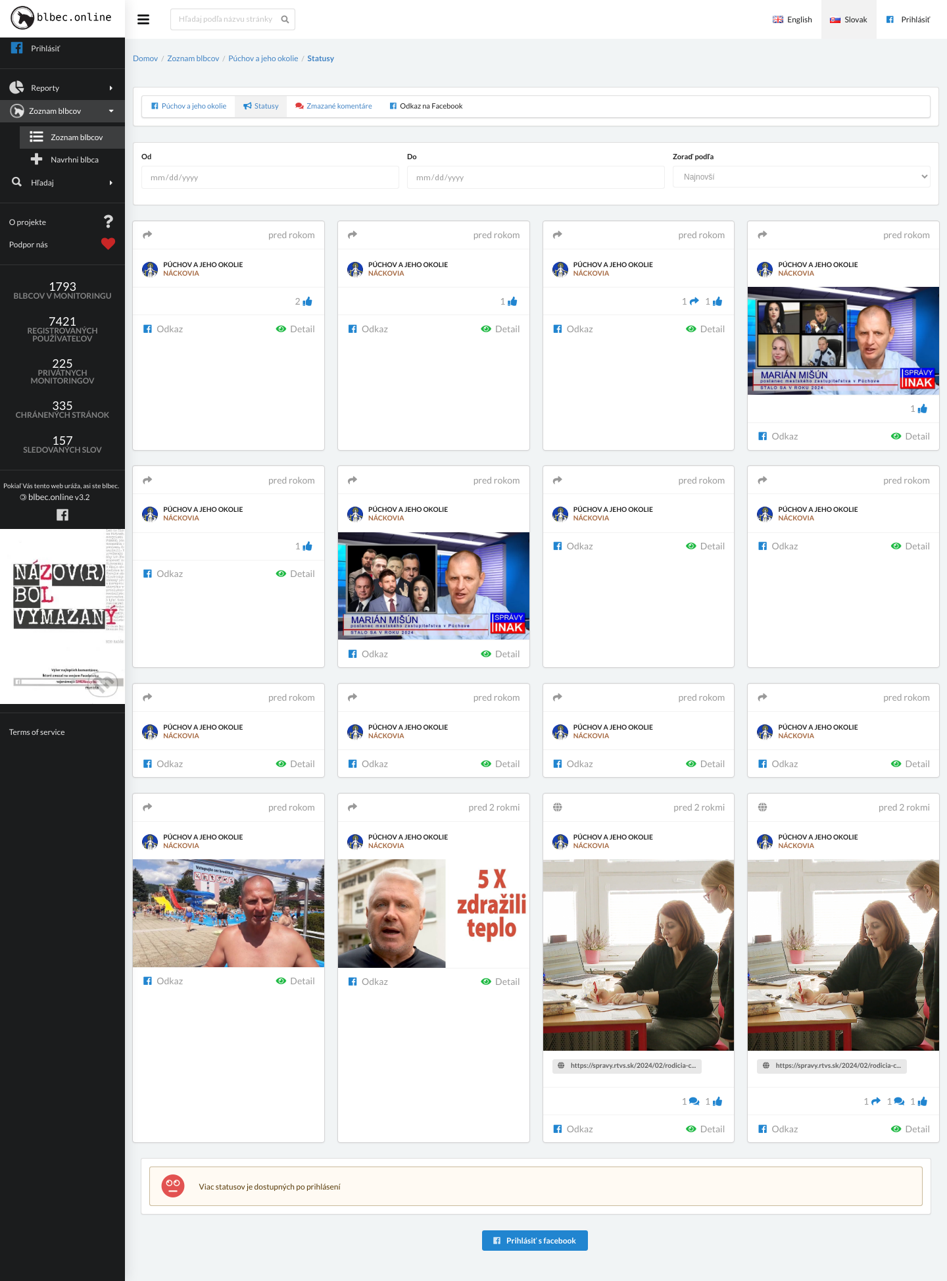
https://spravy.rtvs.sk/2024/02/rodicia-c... (627, 1066)
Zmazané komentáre (333, 106)
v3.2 (61, 492)
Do (412, 157)
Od (146, 157)
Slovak (848, 19)
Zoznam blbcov (61, 111)
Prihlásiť (907, 19)
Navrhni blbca (64, 159)
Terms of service (37, 732)
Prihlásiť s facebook (533, 1240)
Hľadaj (62, 182)
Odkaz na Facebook (425, 106)
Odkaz (162, 328)
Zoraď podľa (693, 157)
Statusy (321, 58)
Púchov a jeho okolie (263, 58)
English (792, 19)
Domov (145, 58)
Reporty (62, 87)
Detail (295, 328)
